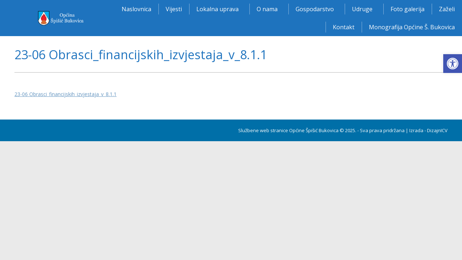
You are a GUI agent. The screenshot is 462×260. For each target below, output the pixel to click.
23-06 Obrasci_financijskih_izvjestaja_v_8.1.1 (65, 94)
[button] (452, 63)
